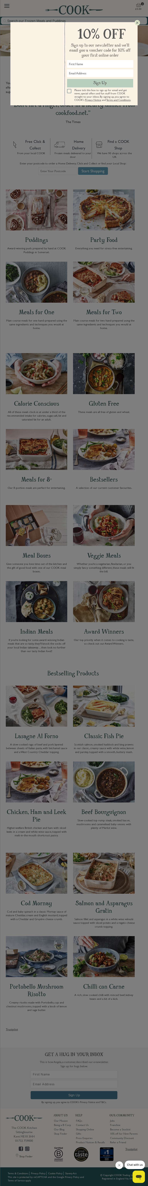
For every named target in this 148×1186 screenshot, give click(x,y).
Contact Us (82, 1125)
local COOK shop (87, 83)
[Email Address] (74, 1084)
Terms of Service (16, 1180)
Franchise (115, 1125)
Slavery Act (71, 1173)
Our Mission (61, 1120)
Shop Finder (60, 1133)
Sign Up (74, 1095)
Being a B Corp (62, 1125)
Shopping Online (85, 1129)
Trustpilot (12, 1029)
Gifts (78, 1133)
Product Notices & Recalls (90, 1142)
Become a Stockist (120, 1129)
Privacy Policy (38, 1173)
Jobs (112, 1120)
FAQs (79, 1120)
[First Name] (74, 1074)
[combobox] (74, 21)
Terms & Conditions (18, 1173)
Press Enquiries (84, 1138)
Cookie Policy (55, 1173)
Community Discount (122, 1138)
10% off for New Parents (124, 1133)
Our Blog (59, 1129)
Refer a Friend (118, 1142)
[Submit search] (5, 21)
